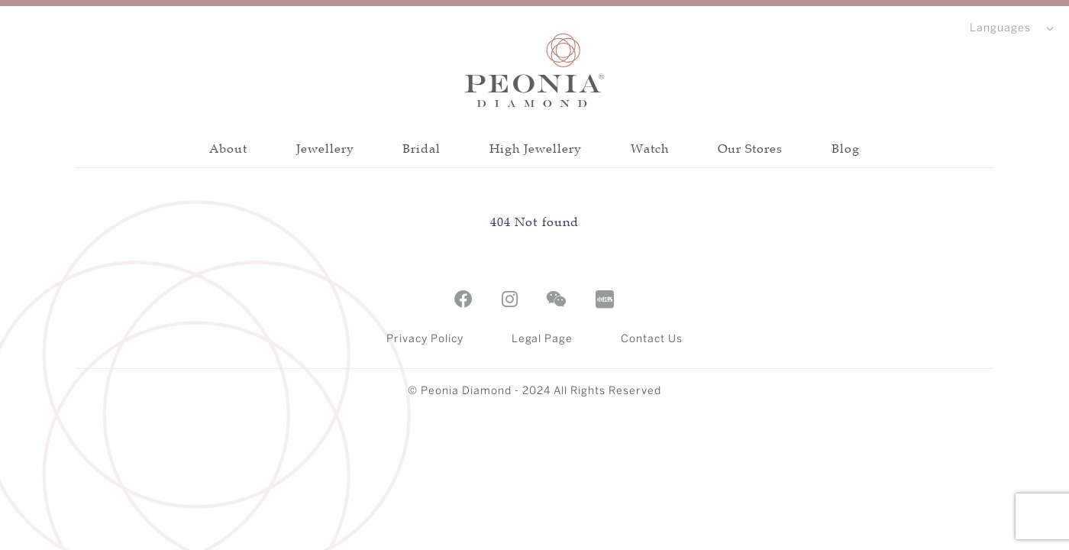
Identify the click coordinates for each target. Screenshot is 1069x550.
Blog (846, 148)
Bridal (421, 148)
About (228, 148)
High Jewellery (535, 148)
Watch (650, 148)
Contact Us (652, 340)
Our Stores (750, 148)
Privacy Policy (424, 340)
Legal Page (542, 340)
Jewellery (325, 148)
